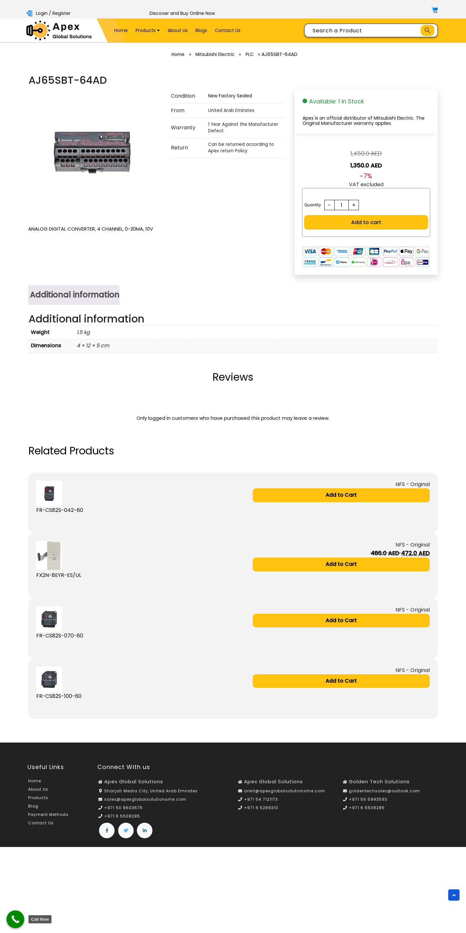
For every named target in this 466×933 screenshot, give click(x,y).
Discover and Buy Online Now (182, 13)
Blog (33, 806)
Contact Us (227, 30)
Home (121, 30)
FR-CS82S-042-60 (59, 510)
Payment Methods (48, 815)
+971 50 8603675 (123, 808)
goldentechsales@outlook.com (384, 791)
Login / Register (49, 13)
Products (148, 30)
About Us (178, 30)
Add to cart (366, 222)
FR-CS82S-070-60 (59, 636)
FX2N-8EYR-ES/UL (58, 575)
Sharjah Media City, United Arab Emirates (151, 791)
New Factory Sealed (230, 96)
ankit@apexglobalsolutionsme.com (284, 791)
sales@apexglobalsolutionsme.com (145, 799)
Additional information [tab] (74, 294)
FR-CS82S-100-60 (59, 696)
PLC (252, 54)
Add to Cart (341, 495)
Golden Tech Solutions (379, 782)
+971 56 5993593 (368, 799)
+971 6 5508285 (122, 816)
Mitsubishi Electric (215, 54)
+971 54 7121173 (261, 799)
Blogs (201, 30)
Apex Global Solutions (133, 782)
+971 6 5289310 (261, 808)
